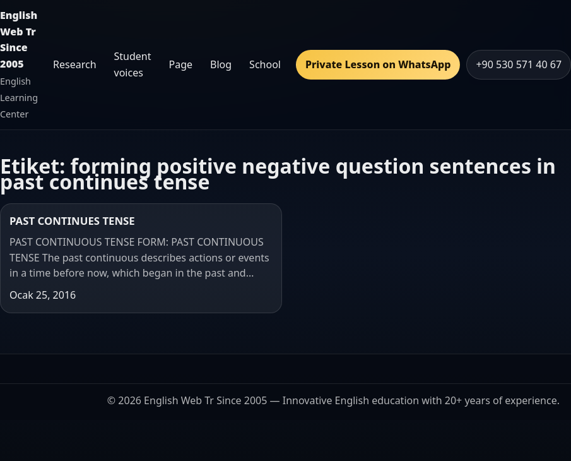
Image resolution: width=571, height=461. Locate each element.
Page (181, 64)
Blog (221, 64)
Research (75, 64)
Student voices (132, 64)
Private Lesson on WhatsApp (377, 64)
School (265, 64)
